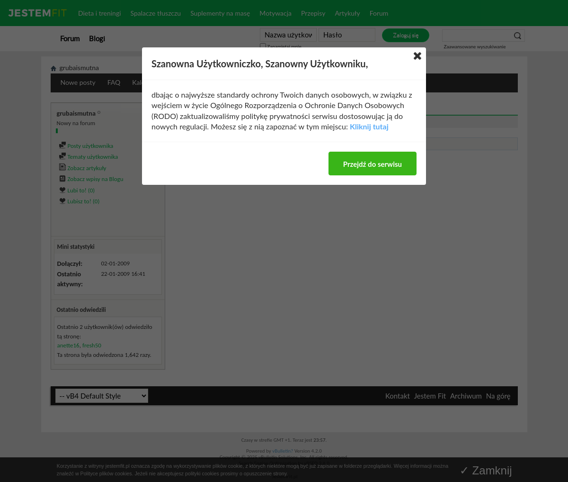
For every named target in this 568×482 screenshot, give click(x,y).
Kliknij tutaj (369, 126)
